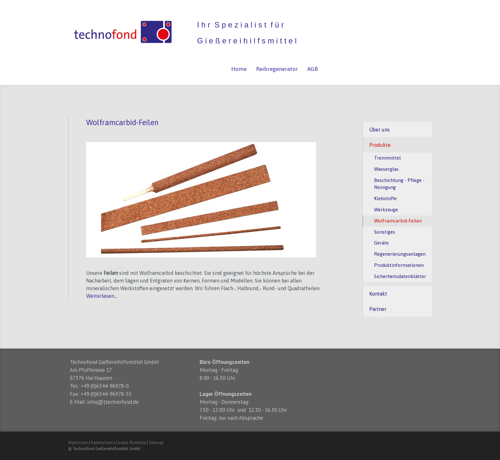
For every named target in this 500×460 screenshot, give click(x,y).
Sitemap (156, 442)
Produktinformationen (399, 265)
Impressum (78, 442)
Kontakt (378, 294)
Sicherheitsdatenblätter (400, 276)
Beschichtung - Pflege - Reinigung (399, 183)
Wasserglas (386, 169)
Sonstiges (384, 232)
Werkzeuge (386, 209)
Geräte (381, 242)
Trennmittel (387, 158)
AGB (312, 69)
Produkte (380, 145)
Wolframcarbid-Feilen (398, 220)
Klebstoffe (385, 198)
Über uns (379, 129)
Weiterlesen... (101, 296)
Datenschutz (102, 442)
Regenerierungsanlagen (400, 254)
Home (238, 69)
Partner (377, 309)
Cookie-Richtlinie (131, 442)
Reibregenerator (277, 69)
